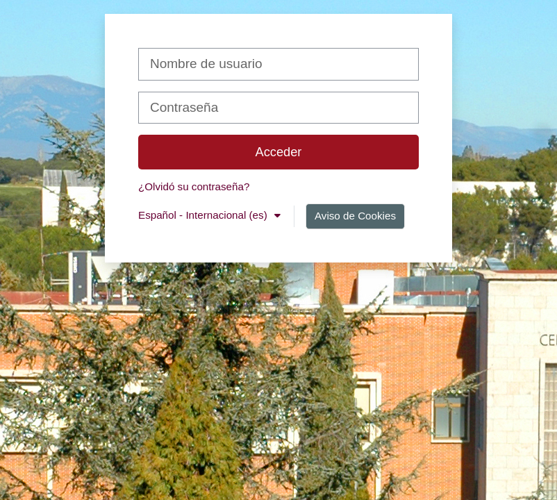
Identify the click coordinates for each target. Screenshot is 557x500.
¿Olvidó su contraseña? (193, 186)
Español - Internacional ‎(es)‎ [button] (204, 215)
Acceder (279, 151)
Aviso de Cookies (355, 216)
